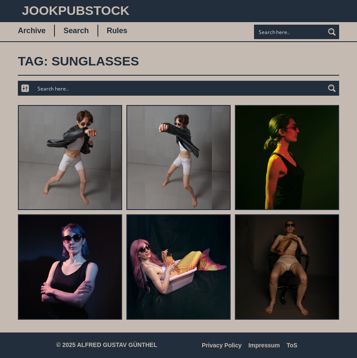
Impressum (264, 345)
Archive (32, 30)
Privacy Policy (222, 345)
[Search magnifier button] (332, 32)
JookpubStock (75, 10)
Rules (117, 30)
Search (76, 30)
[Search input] (290, 32)
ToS (292, 345)
